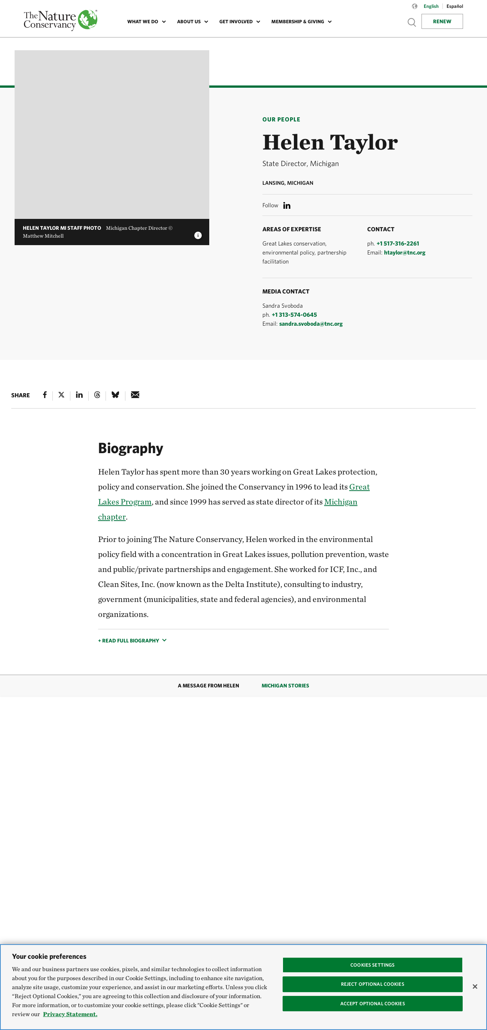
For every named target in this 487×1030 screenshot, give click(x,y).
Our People (281, 119)
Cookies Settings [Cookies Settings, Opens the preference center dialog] (372, 965)
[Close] (475, 986)
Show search (412, 22)
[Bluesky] (115, 396)
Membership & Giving (297, 21)
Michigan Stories (285, 686)
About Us (189, 21)
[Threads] (97, 396)
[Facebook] (45, 396)
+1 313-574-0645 (294, 314)
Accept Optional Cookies (372, 1003)
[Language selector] (415, 10)
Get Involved (236, 21)
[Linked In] (79, 396)
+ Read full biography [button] (128, 641)
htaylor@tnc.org (405, 252)
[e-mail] (135, 396)
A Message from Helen (208, 686)
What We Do (142, 21)
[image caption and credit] (198, 233)
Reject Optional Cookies (372, 984)
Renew (442, 21)
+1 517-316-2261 (398, 243)
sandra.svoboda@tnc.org (311, 323)
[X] (61, 396)
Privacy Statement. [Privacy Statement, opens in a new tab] (70, 1014)
